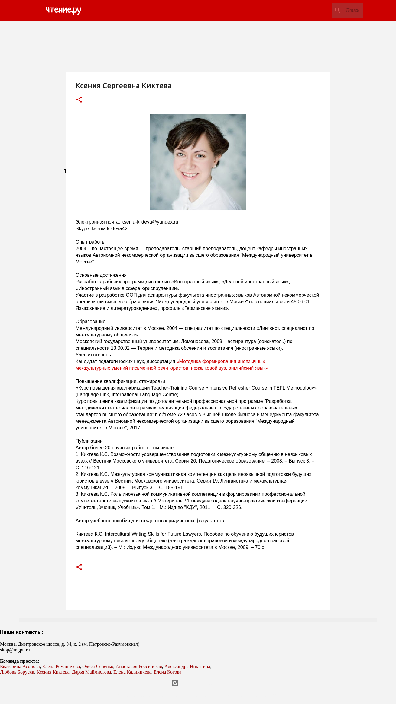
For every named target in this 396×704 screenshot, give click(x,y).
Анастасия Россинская (139, 666)
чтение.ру (63, 10)
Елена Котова (167, 671)
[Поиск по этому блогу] (331, 10)
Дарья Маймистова (91, 671)
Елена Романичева (61, 666)
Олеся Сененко (97, 666)
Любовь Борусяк (17, 671)
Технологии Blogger (198, 683)
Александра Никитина (187, 666)
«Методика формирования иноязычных (222, 361)
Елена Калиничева (132, 671)
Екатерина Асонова (20, 666)
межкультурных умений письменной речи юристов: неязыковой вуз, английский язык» (172, 368)
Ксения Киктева (53, 671)
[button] (79, 100)
